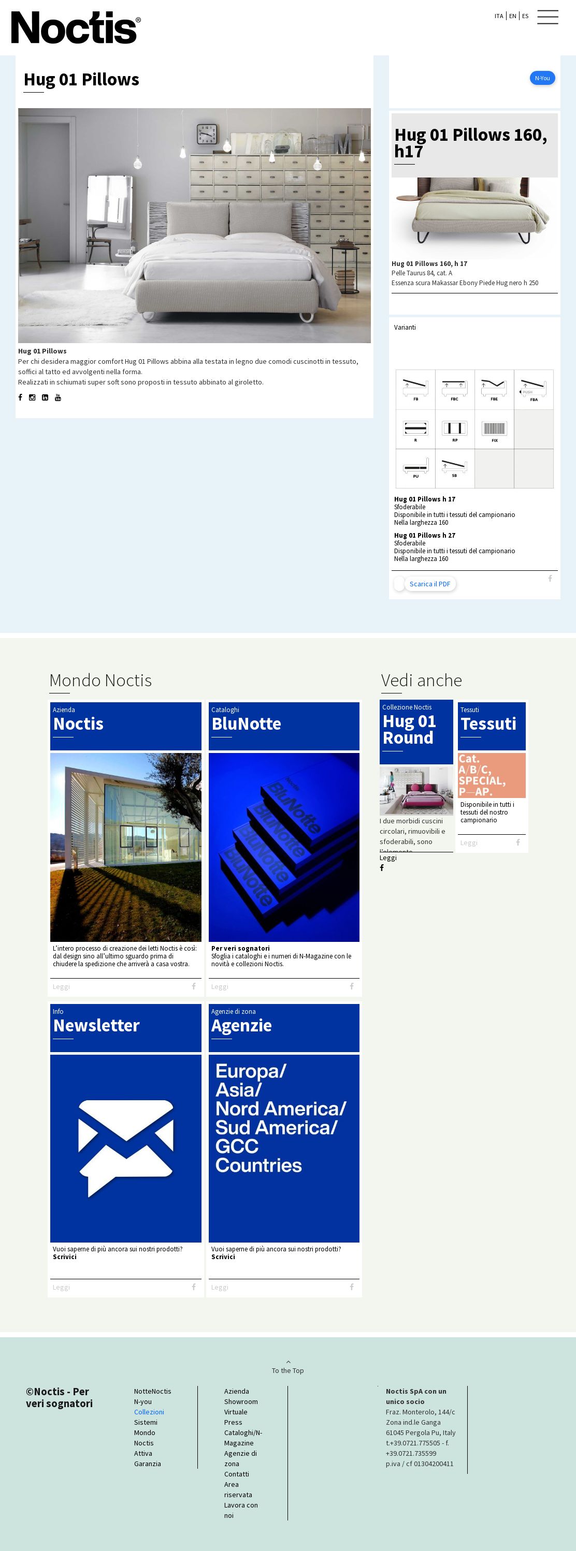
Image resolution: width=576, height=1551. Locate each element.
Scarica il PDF (430, 583)
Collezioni (149, 1411)
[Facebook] (550, 578)
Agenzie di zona (240, 1458)
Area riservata (238, 1489)
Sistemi (145, 1422)
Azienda (236, 1391)
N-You (542, 78)
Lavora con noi (241, 1510)
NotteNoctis (152, 1391)
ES (525, 16)
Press (233, 1422)
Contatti (236, 1474)
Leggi (61, 986)
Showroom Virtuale (241, 1406)
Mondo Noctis (144, 1437)
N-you (143, 1401)
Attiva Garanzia (147, 1458)
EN (512, 16)
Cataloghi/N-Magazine (242, 1437)
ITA (499, 16)
